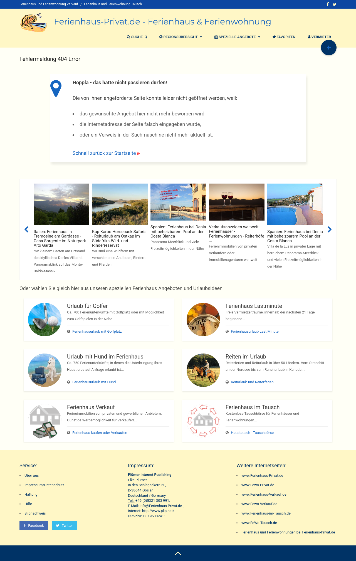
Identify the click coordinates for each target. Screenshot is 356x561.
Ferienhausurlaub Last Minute (254, 331)
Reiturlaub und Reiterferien (252, 382)
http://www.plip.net (157, 511)
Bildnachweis (35, 513)
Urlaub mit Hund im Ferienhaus (105, 356)
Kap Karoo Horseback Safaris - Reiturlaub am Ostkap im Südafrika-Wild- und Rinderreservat (119, 238)
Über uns (31, 475)
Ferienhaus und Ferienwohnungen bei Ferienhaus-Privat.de (288, 532)
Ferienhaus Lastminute (254, 306)
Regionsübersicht (180, 37)
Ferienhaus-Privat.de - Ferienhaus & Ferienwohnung (162, 21)
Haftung (31, 494)
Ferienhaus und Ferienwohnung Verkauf (48, 4)
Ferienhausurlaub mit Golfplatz (97, 331)
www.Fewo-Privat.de (257, 485)
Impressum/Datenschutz (44, 485)
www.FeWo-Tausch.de (259, 523)
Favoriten (283, 37)
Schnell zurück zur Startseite (104, 153)
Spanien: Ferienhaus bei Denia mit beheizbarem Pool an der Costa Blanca (178, 231)
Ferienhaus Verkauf (91, 407)
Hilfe (28, 504)
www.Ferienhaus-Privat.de (262, 475)
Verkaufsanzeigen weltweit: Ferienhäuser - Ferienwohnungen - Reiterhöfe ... (236, 233)
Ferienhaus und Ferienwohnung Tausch (113, 4)
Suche (136, 37)
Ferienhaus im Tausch (253, 407)
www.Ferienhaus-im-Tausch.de (266, 513)
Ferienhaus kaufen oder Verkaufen (99, 433)
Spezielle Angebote (236, 37)
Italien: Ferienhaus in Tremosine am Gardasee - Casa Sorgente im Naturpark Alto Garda (60, 238)
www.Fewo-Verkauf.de (259, 504)
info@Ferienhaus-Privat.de (161, 506)
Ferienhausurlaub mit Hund (94, 382)
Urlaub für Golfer (87, 306)
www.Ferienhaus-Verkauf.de (263, 494)
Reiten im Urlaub (246, 356)
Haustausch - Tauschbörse (252, 433)
